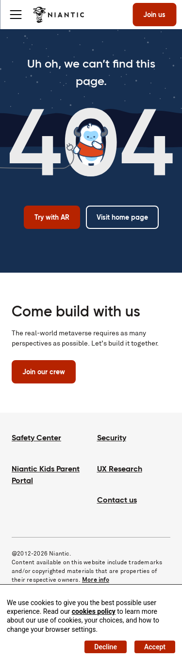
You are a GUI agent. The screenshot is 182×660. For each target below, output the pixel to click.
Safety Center (36, 438)
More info (95, 579)
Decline (105, 647)
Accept (154, 647)
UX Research (119, 469)
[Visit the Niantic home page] (58, 14)
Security (111, 438)
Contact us (117, 500)
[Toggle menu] (15, 14)
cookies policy (94, 611)
